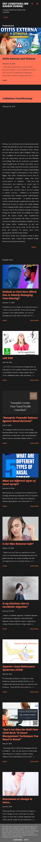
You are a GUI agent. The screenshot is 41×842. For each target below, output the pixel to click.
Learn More (17, 840)
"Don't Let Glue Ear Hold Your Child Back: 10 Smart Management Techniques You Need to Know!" (20, 734)
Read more (34, 320)
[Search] (32, 3)
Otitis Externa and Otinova (18, 58)
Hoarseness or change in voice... (17, 800)
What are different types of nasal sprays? (19, 482)
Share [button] (4, 80)
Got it (26, 840)
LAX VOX (7, 358)
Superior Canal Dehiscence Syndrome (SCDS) (18, 668)
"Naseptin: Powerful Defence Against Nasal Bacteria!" (20, 419)
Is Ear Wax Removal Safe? (17, 543)
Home (6, 17)
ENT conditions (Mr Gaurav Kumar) (15, 5)
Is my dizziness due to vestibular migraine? (15, 605)
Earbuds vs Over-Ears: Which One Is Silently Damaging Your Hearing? (19, 295)
